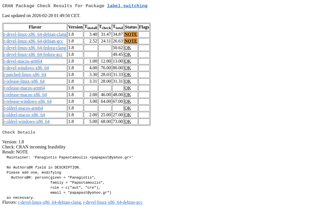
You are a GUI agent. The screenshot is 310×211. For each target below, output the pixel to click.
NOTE (131, 35)
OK (128, 48)
